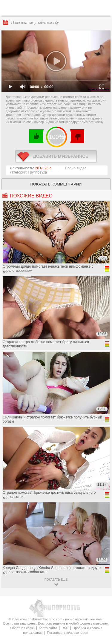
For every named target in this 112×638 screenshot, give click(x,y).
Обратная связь (22, 628)
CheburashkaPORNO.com (57, 9)
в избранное (56, 156)
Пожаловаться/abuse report (67, 632)
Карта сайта (48, 628)
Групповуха (37, 172)
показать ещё (56, 579)
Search (102, 8)
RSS (65, 628)
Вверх (100, 598)
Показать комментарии (56, 184)
